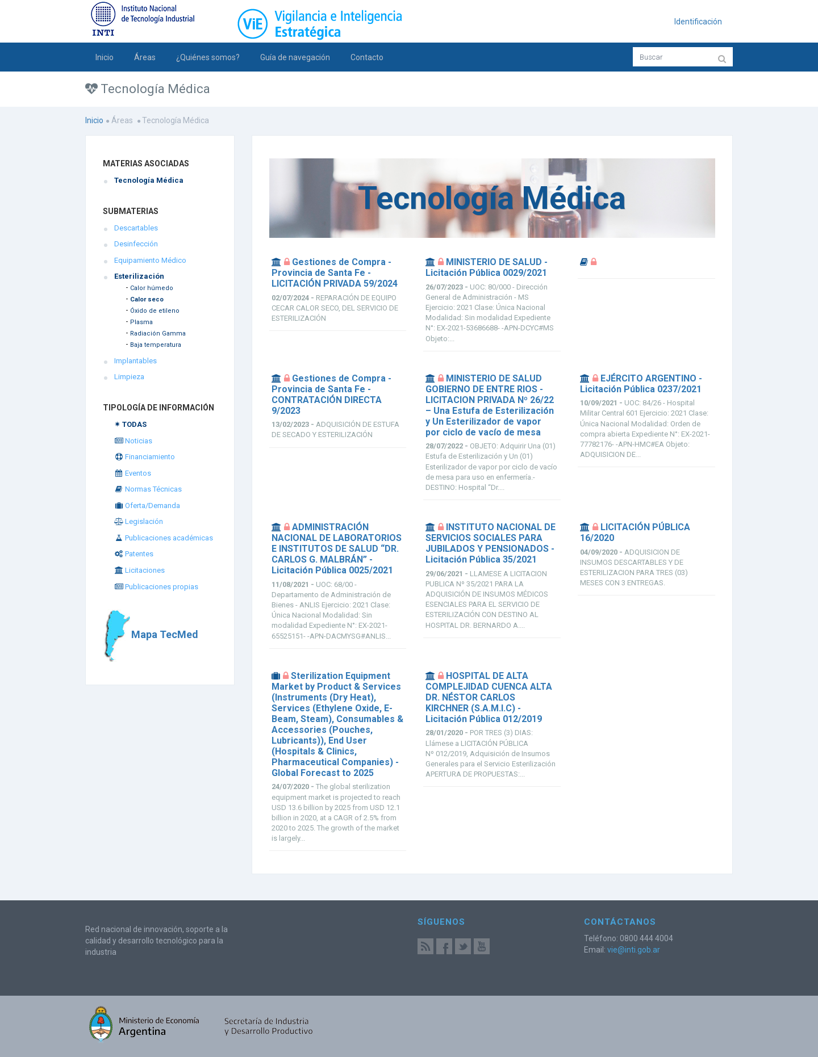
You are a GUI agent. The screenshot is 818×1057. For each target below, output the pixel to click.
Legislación (138, 521)
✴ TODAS (130, 424)
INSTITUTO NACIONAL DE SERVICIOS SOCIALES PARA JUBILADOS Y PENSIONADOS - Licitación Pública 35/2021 (490, 543)
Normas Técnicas (148, 489)
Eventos (132, 473)
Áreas (145, 57)
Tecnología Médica (148, 180)
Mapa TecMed (150, 634)
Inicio (104, 57)
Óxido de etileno (155, 310)
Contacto (366, 57)
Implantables (135, 360)
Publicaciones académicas (163, 538)
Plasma (141, 322)
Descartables (136, 228)
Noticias (133, 441)
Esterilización (139, 276)
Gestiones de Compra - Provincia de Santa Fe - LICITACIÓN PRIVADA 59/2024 (335, 273)
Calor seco (147, 299)
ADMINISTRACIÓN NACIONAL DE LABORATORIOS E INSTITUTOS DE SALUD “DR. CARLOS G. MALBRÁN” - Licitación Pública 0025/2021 (337, 549)
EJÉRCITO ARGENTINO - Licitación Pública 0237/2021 (641, 384)
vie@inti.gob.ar (633, 949)
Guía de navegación (295, 57)
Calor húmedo (151, 288)
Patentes (133, 554)
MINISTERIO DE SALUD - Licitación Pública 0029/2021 (486, 267)
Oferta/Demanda (147, 505)
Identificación (698, 21)
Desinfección (136, 244)
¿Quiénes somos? (208, 57)
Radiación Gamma (158, 333)
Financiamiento (144, 456)
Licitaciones (139, 570)
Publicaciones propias (156, 586)
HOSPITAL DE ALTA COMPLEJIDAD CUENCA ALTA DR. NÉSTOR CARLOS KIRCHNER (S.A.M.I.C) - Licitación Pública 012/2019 (488, 697)
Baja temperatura (155, 345)
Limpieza (129, 376)
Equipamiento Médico (150, 260)
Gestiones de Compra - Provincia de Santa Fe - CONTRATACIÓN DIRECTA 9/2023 (331, 394)
